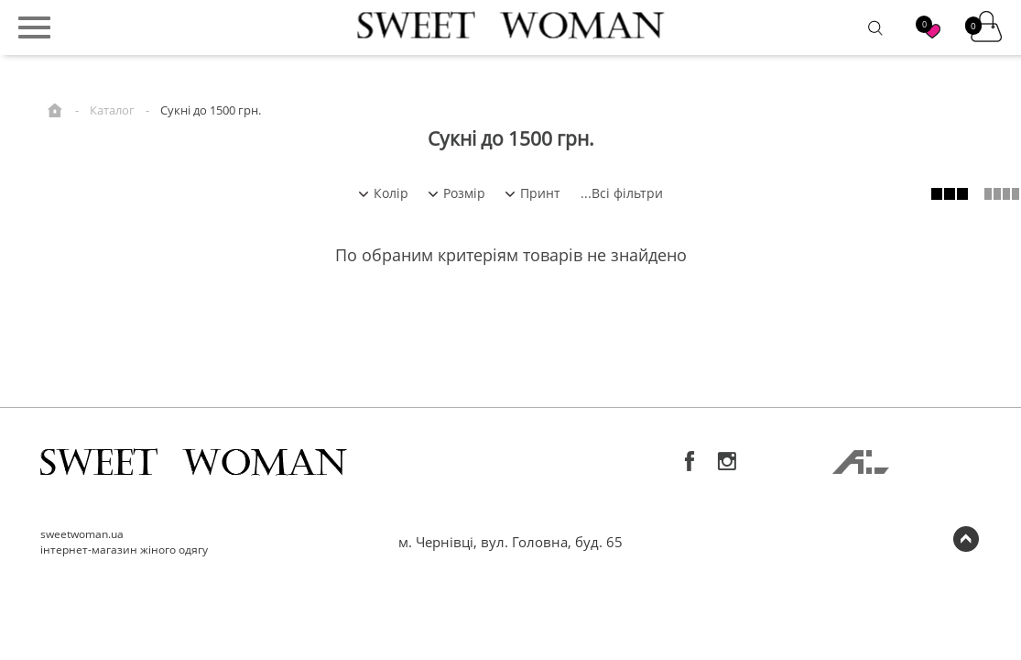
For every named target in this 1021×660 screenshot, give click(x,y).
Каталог (112, 110)
